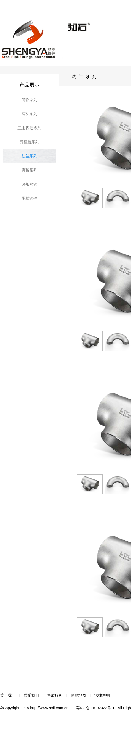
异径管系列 (29, 142)
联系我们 (31, 695)
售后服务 (54, 695)
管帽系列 (29, 99)
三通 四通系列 (29, 128)
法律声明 (102, 695)
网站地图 (78, 695)
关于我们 (7, 695)
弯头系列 (29, 114)
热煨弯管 (29, 184)
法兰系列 (29, 156)
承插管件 (29, 198)
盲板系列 (29, 170)
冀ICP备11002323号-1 (95, 708)
